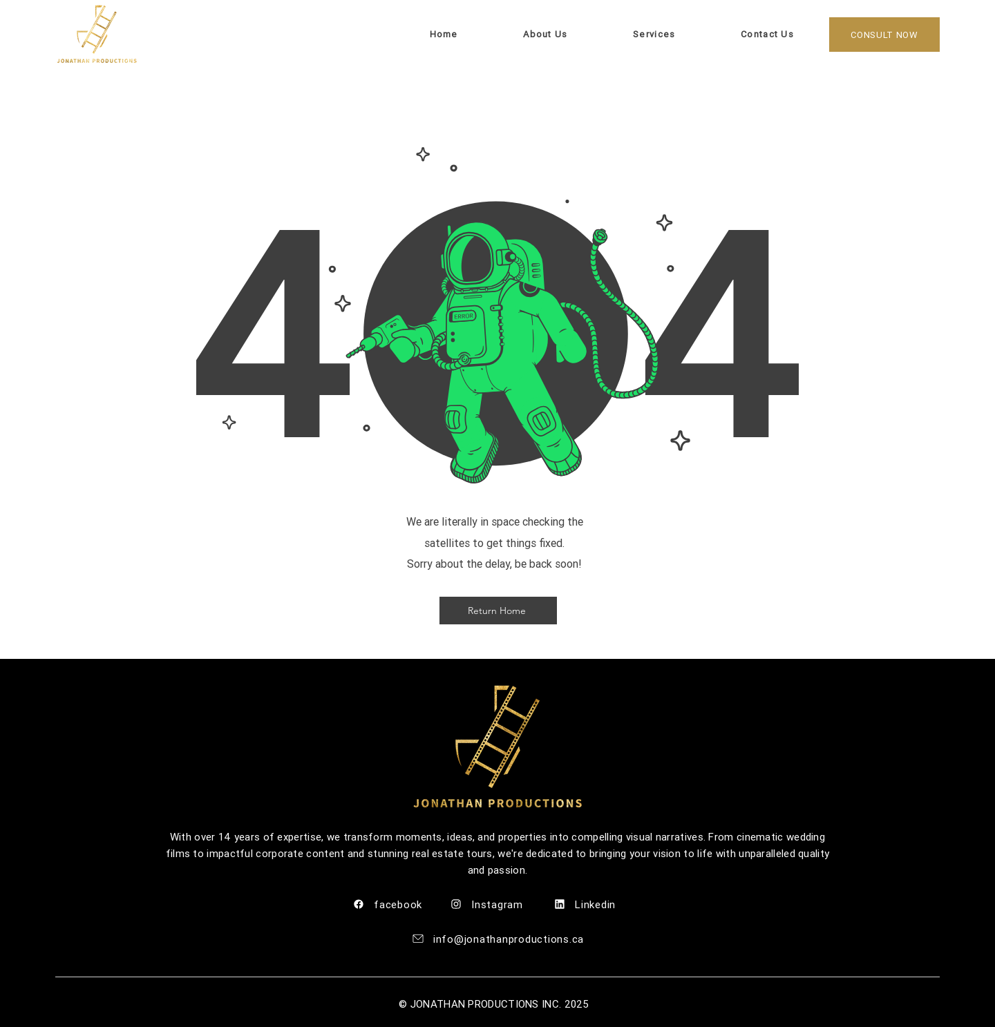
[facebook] (394, 904)
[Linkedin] (598, 904)
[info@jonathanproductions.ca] (497, 939)
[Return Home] (498, 610)
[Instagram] (494, 904)
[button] (735, 34)
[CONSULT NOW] (884, 34)
